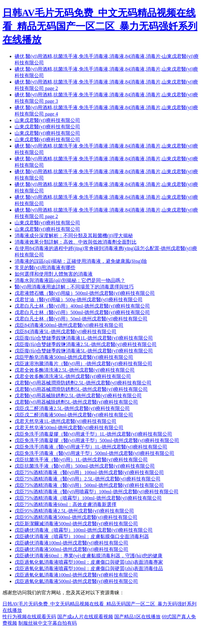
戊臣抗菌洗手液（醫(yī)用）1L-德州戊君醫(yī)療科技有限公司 (81, 459)
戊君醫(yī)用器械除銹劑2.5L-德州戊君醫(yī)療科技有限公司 (78, 395)
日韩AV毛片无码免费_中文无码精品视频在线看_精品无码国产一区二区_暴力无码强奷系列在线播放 (99, 26)
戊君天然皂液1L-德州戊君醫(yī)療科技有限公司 (65, 421)
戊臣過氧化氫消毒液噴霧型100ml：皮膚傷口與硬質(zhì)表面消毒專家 (89, 562)
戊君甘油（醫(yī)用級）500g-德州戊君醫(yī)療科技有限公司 (79, 299)
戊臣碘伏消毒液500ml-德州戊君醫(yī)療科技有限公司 (71, 549)
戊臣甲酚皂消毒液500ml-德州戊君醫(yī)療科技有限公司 (74, 357)
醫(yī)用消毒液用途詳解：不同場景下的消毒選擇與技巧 (74, 286)
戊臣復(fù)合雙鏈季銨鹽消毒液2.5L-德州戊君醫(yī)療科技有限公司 (86, 344)
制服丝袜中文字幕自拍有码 (47, 623)
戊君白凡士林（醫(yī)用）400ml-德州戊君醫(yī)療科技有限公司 (82, 306)
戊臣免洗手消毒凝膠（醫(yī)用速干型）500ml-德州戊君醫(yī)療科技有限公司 (97, 440)
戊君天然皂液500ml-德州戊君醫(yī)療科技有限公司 (69, 427)
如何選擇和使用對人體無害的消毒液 (54, 274)
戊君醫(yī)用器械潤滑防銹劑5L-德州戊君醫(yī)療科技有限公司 (81, 389)
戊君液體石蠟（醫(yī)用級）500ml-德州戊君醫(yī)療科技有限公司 (85, 293)
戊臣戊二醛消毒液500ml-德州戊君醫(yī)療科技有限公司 (74, 414)
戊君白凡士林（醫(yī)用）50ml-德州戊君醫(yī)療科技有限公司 (81, 318)
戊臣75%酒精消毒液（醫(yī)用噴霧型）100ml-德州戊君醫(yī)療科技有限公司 (97, 491)
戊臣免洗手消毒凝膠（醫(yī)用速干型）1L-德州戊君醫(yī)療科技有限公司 (93, 434)
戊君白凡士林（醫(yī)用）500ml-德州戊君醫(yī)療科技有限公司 (82, 312)
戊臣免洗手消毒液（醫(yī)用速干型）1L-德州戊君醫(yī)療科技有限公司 (91, 446)
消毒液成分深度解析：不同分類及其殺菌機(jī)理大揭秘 (74, 235)
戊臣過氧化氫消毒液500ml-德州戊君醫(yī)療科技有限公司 (76, 581)
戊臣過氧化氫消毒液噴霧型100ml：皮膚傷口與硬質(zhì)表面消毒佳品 (89, 568)
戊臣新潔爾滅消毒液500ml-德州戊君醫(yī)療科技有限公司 (76, 523)
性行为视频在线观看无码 (29, 616)
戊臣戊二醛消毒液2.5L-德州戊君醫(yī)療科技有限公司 (72, 408)
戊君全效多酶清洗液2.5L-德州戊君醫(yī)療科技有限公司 (75, 370)
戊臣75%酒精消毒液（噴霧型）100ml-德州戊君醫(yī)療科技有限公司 (88, 498)
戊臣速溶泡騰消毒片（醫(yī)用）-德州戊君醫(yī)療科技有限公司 (83, 363)
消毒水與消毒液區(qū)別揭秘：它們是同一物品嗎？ (70, 280)
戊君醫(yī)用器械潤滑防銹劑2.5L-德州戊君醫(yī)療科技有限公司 (83, 382)
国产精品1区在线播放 (137, 616)
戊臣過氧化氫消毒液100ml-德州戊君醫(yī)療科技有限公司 (76, 574)
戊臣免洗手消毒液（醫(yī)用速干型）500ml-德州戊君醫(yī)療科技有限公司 (94, 453)
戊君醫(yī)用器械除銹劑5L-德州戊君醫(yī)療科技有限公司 (76, 402)
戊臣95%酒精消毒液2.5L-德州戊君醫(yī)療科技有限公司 (74, 510)
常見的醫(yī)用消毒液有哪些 (45, 267)
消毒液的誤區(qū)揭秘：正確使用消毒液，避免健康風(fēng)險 (81, 261)
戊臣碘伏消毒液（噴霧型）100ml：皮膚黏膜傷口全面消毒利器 (82, 536)
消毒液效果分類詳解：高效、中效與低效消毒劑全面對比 (75, 242)
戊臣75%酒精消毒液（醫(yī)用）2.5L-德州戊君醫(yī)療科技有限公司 (88, 478)
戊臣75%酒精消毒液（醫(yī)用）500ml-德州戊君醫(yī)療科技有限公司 (89, 485)
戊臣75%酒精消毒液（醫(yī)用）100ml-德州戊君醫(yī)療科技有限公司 (89, 472)
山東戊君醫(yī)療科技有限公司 (47, 120)
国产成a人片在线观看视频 (85, 616)
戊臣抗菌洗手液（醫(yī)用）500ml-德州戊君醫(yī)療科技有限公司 (85, 466)
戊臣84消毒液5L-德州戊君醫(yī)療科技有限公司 (65, 331)
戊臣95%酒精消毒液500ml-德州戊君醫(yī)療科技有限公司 (76, 517)
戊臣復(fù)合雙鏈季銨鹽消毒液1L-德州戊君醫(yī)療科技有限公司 (84, 338)
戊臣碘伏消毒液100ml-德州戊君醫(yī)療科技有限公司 (71, 542)
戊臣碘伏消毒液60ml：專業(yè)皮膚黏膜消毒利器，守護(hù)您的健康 (88, 555)
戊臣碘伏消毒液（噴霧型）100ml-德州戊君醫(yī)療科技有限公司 (84, 530)
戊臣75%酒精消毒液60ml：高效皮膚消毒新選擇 (65, 504)
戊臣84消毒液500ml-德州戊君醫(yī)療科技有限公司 (69, 325)
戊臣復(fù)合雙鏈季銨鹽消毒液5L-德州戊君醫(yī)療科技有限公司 (84, 350)
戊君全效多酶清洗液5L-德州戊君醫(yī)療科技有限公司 (73, 376)
